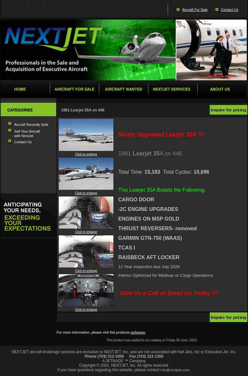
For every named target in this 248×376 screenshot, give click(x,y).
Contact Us (229, 10)
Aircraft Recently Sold (31, 125)
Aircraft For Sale (195, 10)
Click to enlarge (86, 153)
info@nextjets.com (175, 370)
